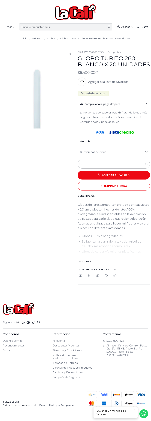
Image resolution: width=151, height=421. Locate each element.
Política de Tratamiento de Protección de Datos (69, 357)
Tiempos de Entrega (65, 363)
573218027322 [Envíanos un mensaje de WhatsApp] (113, 340)
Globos (51, 38)
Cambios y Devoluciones (68, 372)
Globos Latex (68, 38)
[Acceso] (126, 27)
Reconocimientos (14, 345)
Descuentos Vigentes (66, 345)
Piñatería (37, 38)
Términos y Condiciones (67, 350)
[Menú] (8, 27)
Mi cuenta (59, 340)
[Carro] (142, 27)
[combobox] (66, 26)
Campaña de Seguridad (67, 377)
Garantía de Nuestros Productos (72, 367)
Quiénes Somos (12, 340)
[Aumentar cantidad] (147, 164)
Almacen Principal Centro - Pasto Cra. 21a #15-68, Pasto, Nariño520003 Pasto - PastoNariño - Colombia (125, 350)
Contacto (8, 350)
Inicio (24, 38)
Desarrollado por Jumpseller (57, 405)
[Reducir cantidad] (81, 164)
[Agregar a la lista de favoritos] (103, 82)
